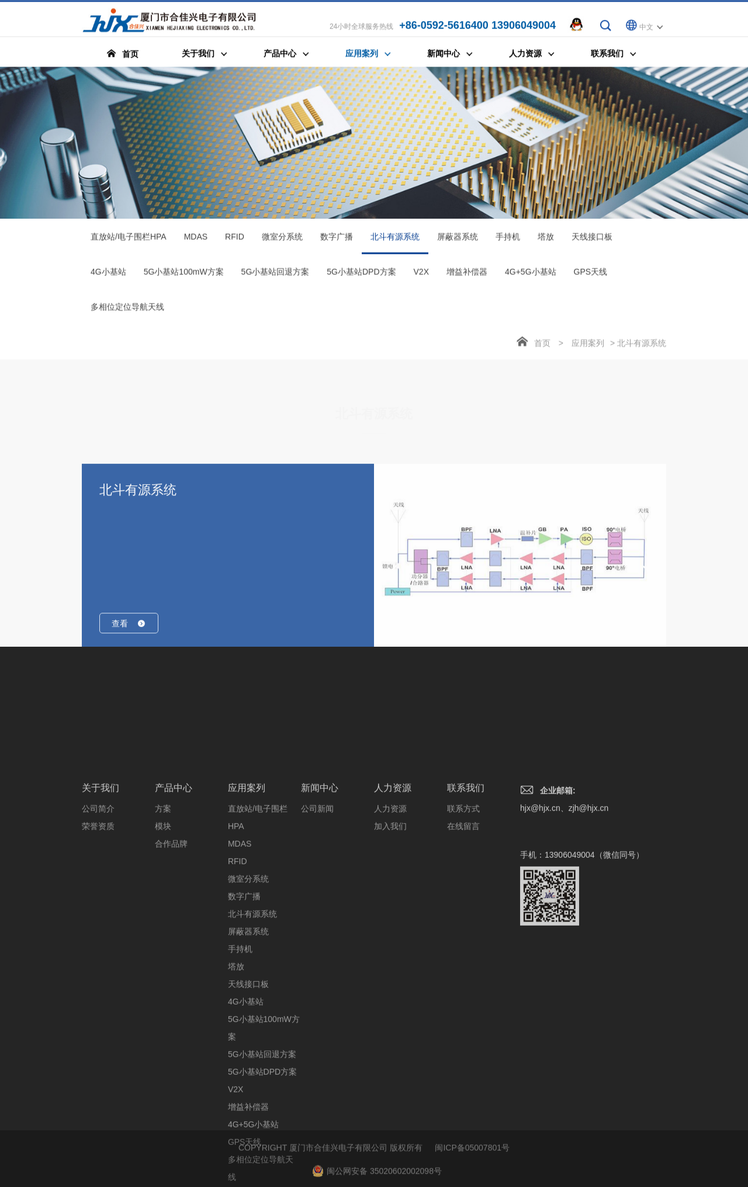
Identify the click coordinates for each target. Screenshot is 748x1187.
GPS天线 (591, 276)
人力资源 (392, 900)
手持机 (508, 241)
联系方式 (463, 921)
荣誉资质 (98, 938)
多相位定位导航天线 (127, 311)
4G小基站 (108, 276)
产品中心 (173, 900)
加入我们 (390, 938)
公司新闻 (317, 921)
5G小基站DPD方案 (361, 276)
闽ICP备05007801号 (472, 1164)
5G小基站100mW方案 (184, 276)
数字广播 (336, 241)
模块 (163, 938)
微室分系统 (282, 241)
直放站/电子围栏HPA (129, 241)
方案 (163, 921)
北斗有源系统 (395, 247)
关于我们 (100, 900)
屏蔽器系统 (457, 241)
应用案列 (588, 347)
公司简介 (98, 921)
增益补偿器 (466, 276)
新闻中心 (319, 900)
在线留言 (463, 938)
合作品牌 (171, 956)
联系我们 (465, 900)
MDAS (195, 241)
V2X (421, 276)
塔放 (546, 241)
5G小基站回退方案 (275, 276)
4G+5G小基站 (530, 276)
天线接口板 (592, 241)
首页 (542, 347)
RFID (234, 241)
